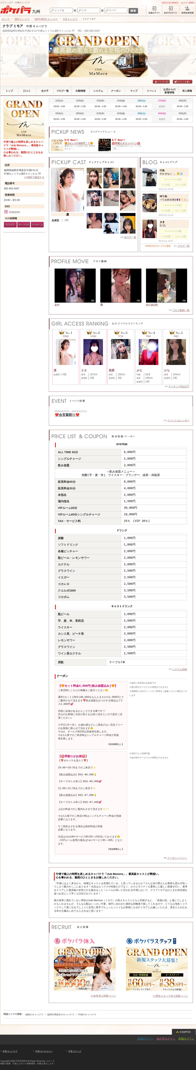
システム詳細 (179, 669)
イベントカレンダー (178, 420)
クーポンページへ (177, 858)
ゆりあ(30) (152, 304)
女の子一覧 (130, 237)
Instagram (12, 211)
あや (57, 304)
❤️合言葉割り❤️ (67, 415)
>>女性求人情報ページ (103, 995)
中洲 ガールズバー (43, 1051)
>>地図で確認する (34, 177)
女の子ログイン (165, 1038)
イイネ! (161, 81)
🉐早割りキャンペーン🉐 (126, 143)
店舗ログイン (186, 1038)
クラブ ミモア (12, 26)
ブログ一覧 (183, 245)
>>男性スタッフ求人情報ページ (170, 996)
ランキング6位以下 (178, 386)
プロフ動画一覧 (181, 310)
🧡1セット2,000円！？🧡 (78, 143)
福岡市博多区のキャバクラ (60, 1014)
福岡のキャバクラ (34, 1014)
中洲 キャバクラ (10, 1051)
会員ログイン (145, 1038)
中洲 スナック (74, 1051)
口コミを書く (182, 81)
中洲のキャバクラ (87, 1014)
